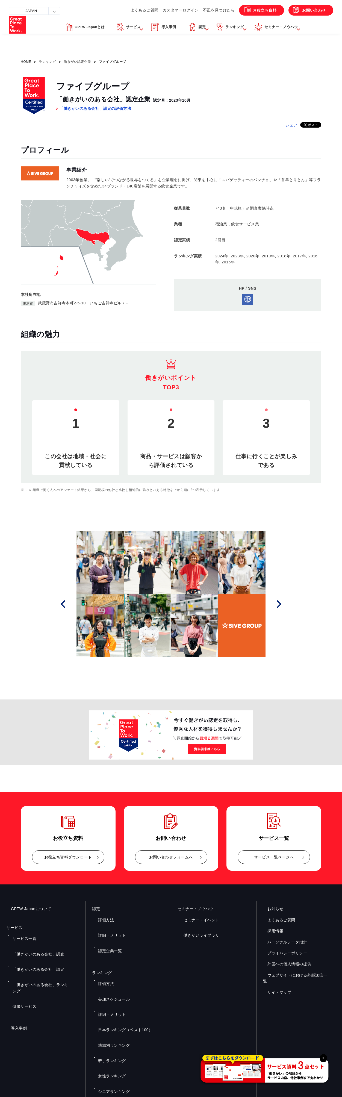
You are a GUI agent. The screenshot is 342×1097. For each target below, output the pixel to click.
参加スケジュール (110, 965)
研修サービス (21, 967)
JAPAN (34, 11)
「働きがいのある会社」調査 (33, 943)
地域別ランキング (110, 990)
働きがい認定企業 (77, 62)
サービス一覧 (21, 935)
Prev (70, 604)
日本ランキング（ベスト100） (120, 981)
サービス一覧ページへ (274, 857)
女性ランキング (109, 1005)
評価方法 (104, 916)
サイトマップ (275, 986)
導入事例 (14, 985)
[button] (127, 42)
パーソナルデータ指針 (283, 942)
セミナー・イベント (197, 916)
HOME (26, 62)
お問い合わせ (308, 22)
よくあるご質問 (126, 22)
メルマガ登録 (255, 1037)
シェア (291, 125)
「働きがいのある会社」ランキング (38, 959)
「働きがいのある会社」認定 (33, 951)
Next (281, 604)
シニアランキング (110, 1013)
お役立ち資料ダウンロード (68, 857)
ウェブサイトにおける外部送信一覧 (295, 975)
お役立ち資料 (253, 22)
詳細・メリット (109, 924)
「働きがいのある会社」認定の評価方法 (95, 108)
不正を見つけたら (204, 22)
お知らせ (271, 909)
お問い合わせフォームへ (171, 857)
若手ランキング (109, 997)
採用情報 (271, 931)
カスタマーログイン (164, 22)
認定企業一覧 (107, 932)
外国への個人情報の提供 (285, 964)
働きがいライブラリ (197, 924)
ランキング (47, 62)
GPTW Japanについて (27, 909)
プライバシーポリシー (283, 953)
